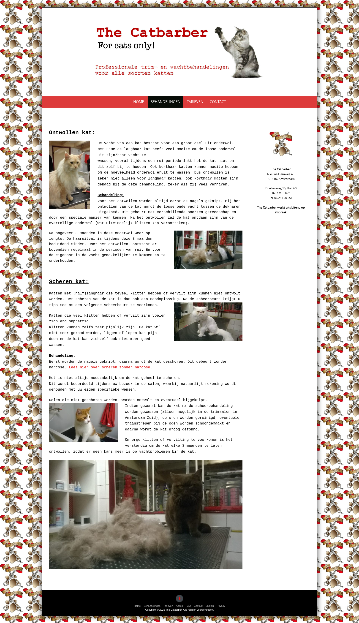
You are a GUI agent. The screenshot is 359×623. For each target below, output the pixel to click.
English (210, 605)
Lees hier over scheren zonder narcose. (110, 367)
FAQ (188, 605)
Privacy (221, 605)
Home (138, 101)
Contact (218, 101)
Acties (179, 605)
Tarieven (195, 101)
